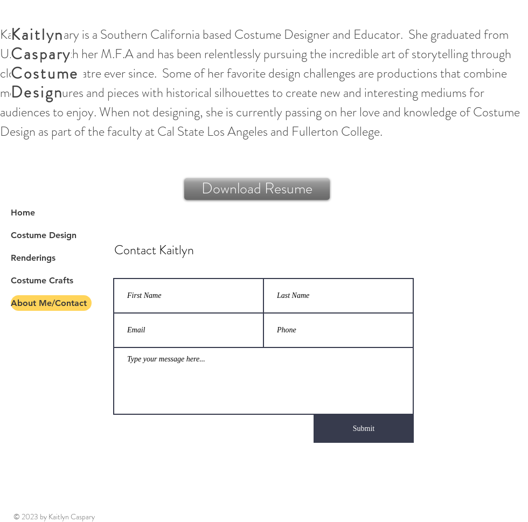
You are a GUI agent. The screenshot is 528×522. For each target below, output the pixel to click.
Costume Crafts (42, 280)
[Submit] (364, 429)
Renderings (33, 258)
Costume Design (44, 235)
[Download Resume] (257, 189)
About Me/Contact (49, 303)
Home (23, 212)
